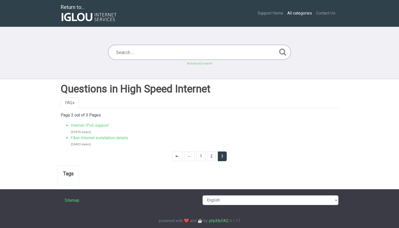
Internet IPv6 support (90, 125)
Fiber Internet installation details (99, 137)
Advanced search (199, 63)
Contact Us (325, 13)
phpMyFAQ (219, 220)
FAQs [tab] (70, 102)
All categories (299, 13)
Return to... (89, 13)
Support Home (270, 13)
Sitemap (72, 200)
